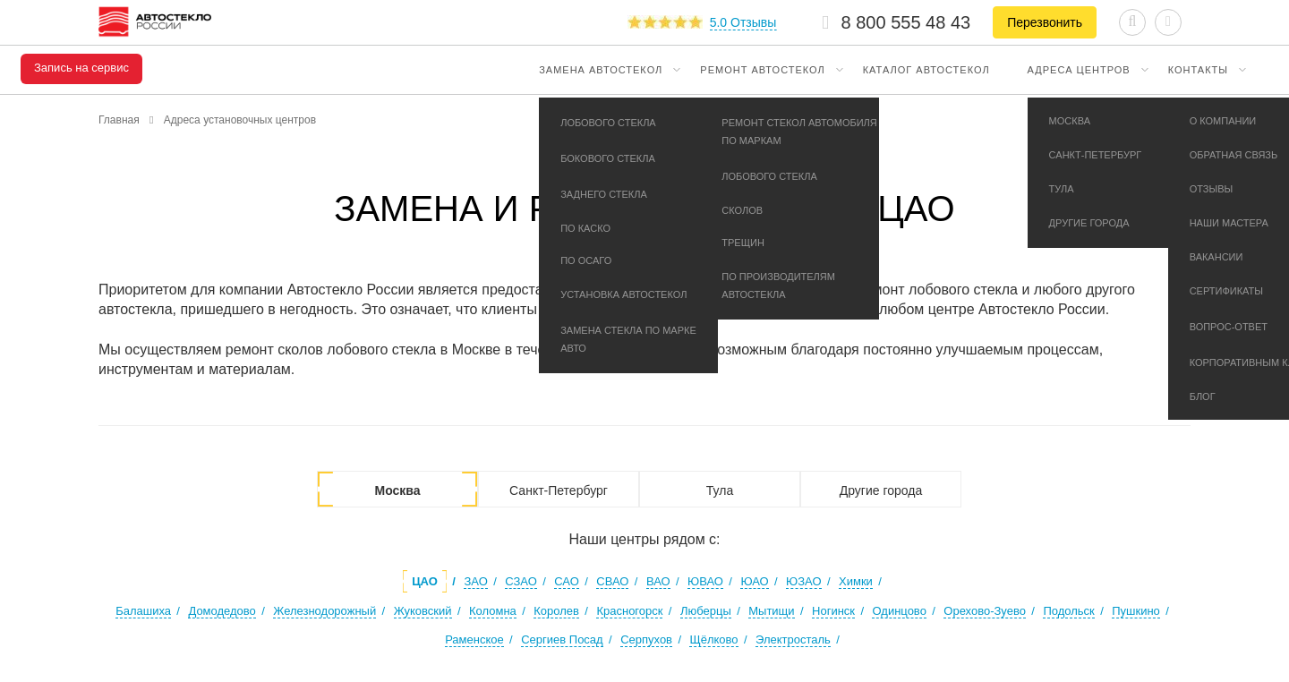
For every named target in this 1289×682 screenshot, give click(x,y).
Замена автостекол (600, 69)
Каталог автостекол (926, 69)
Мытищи (771, 611)
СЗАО (521, 581)
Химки (856, 581)
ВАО (658, 581)
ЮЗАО (803, 581)
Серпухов (646, 639)
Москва (397, 490)
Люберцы (705, 611)
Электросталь (793, 639)
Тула (719, 490)
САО (566, 581)
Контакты (1198, 69)
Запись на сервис (81, 68)
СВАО (612, 581)
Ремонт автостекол (762, 69)
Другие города (881, 490)
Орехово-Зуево (984, 611)
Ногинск (833, 611)
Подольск (1068, 611)
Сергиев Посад (562, 639)
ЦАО (425, 581)
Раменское (474, 639)
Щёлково (713, 639)
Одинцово (899, 611)
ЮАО (754, 581)
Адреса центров (1079, 69)
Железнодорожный (324, 611)
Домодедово (221, 611)
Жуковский (423, 611)
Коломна (492, 611)
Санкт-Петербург (558, 490)
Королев (556, 611)
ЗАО (475, 581)
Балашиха (143, 611)
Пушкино (1136, 611)
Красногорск (629, 611)
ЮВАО (705, 581)
